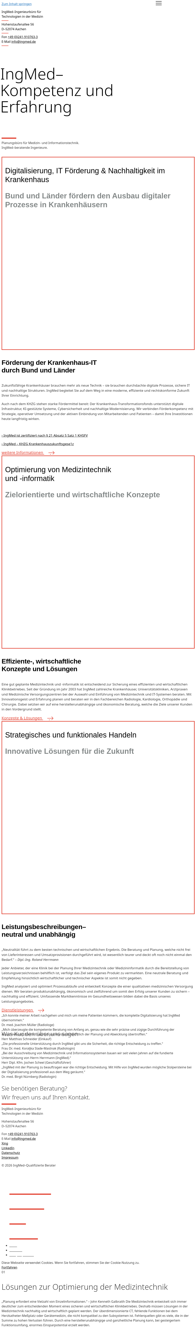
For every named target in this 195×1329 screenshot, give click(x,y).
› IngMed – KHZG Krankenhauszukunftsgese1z (38, 444)
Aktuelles (23, 1232)
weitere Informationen (27, 452)
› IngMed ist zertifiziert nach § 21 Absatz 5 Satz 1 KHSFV (45, 435)
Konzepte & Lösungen (26, 718)
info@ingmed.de (23, 41)
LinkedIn (8, 1148)
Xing (5, 1143)
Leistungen (26, 1202)
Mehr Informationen (165, 1263)
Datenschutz (11, 1153)
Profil (17, 1217)
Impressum (10, 1157)
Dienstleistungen (21, 1010)
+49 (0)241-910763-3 (23, 1134)
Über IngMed (30, 1187)
